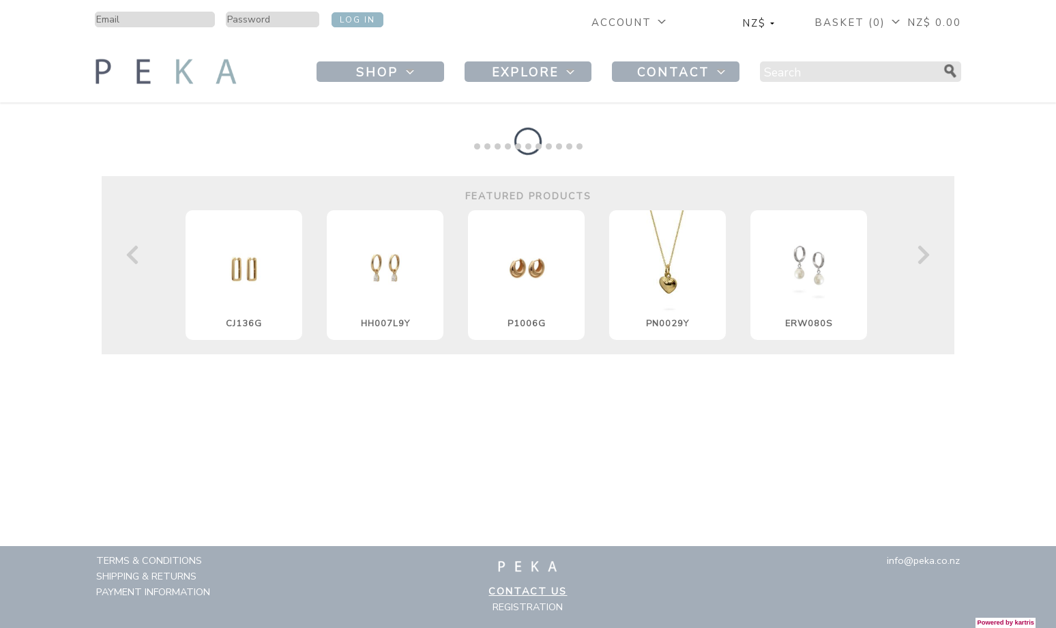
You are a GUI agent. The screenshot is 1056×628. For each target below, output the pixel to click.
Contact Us (527, 591)
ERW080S (808, 323)
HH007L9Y (385, 323)
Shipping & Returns (146, 576)
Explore (535, 72)
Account (630, 22)
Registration (528, 607)
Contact (683, 72)
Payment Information (153, 592)
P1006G (527, 323)
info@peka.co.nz (923, 560)
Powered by (1006, 622)
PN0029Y (667, 323)
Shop (386, 72)
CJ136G (244, 323)
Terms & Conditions (149, 560)
